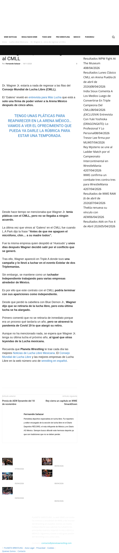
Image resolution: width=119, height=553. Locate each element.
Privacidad (40, 547)
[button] (113, 37)
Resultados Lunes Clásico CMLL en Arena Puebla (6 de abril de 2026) (65, 472)
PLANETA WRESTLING (13, 547)
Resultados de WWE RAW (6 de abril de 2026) (99, 198)
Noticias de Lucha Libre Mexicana (34, 353)
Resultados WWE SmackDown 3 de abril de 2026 (25, 483)
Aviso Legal (29, 547)
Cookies (50, 547)
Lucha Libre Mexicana (18, 42)
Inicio (4, 42)
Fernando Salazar (13, 63)
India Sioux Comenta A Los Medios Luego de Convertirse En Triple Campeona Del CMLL (98, 100)
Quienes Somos (9, 550)
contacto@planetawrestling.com (56, 542)
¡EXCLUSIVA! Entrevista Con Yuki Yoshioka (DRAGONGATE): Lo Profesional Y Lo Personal (98, 124)
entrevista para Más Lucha (45, 97)
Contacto (21, 550)
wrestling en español (54, 360)
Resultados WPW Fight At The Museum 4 (99, 63)
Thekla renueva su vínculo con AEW (95, 212)
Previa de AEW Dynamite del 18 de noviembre (18, 402)
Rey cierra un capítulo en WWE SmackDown (61, 402)
